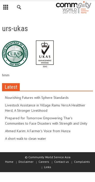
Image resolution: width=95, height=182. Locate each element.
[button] (19, 8)
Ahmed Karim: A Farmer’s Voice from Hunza (37, 131)
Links (47, 167)
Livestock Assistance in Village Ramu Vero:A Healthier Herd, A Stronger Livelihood (45, 108)
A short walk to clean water (25, 138)
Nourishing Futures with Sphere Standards (37, 97)
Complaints (82, 162)
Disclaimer (25, 162)
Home (9, 162)
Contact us (61, 162)
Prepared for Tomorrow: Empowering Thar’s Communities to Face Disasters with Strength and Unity (46, 121)
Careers (44, 162)
